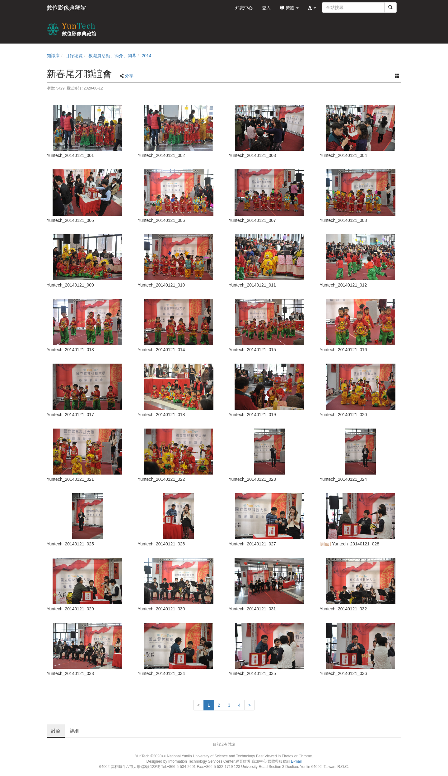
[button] (312, 8)
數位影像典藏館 (66, 8)
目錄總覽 (74, 55)
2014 (146, 55)
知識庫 (53, 55)
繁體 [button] (289, 7)
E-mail (296, 761)
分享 (129, 75)
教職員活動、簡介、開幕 (112, 55)
